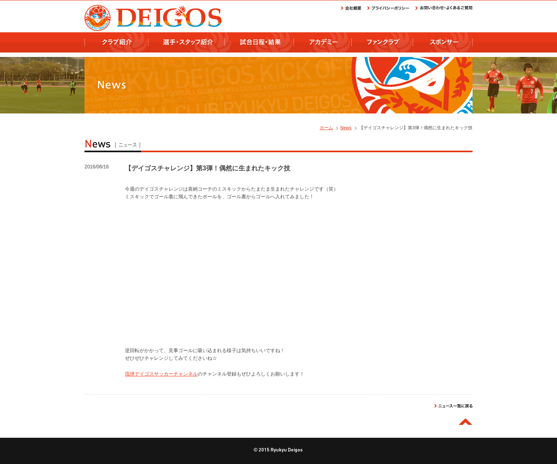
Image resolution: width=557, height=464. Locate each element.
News (346, 127)
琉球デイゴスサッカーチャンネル (161, 374)
